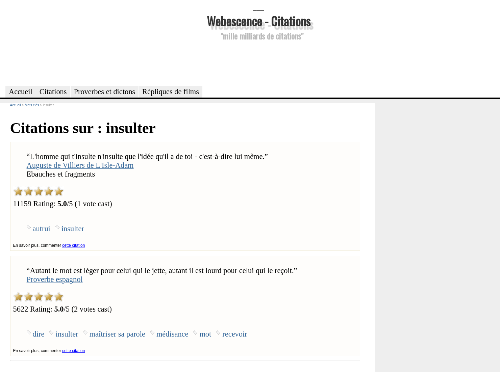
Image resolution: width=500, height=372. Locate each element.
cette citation (73, 245)
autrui (41, 228)
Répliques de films (170, 91)
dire (39, 334)
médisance (172, 334)
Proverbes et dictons (104, 91)
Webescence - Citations (258, 21)
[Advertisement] (258, 62)
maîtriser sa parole (117, 334)
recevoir (234, 334)
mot (205, 334)
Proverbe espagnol (55, 279)
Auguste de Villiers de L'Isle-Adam (80, 165)
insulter (72, 228)
